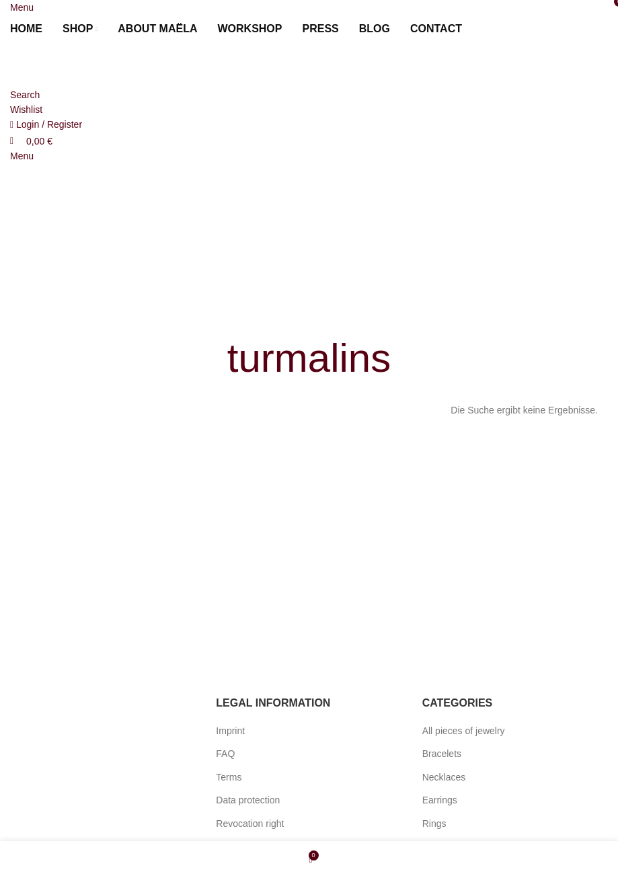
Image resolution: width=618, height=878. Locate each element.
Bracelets (441, 753)
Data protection (248, 800)
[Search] (25, 94)
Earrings (439, 800)
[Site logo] (84, 64)
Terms (228, 777)
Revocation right (250, 823)
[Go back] (309, 317)
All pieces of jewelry (463, 730)
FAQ (225, 753)
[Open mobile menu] (22, 7)
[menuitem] (488, 29)
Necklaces (444, 777)
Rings (434, 823)
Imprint (230, 730)
